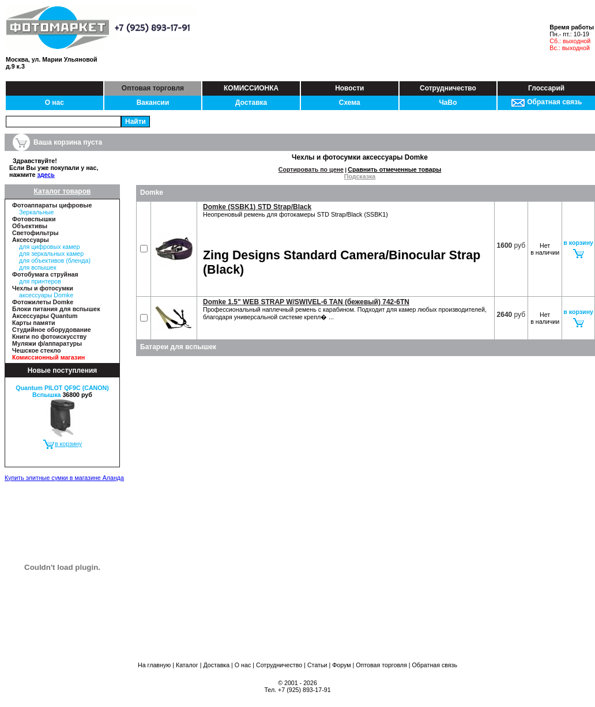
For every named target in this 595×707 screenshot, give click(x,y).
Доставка (251, 103)
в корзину (62, 443)
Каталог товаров (62, 191)
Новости (349, 88)
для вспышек (38, 267)
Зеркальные (36, 212)
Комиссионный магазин (48, 357)
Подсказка (360, 176)
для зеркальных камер (51, 253)
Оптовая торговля (153, 88)
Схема (349, 103)
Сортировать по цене (311, 169)
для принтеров (40, 281)
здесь (45, 174)
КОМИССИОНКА (251, 88)
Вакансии (153, 103)
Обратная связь (546, 102)
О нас (54, 103)
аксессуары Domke (46, 295)
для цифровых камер (49, 246)
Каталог (187, 664)
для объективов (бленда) (55, 260)
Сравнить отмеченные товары (394, 169)
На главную (154, 664)
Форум (341, 664)
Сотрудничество (448, 88)
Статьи (317, 664)
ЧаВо (448, 103)
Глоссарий (546, 88)
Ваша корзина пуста (67, 142)
